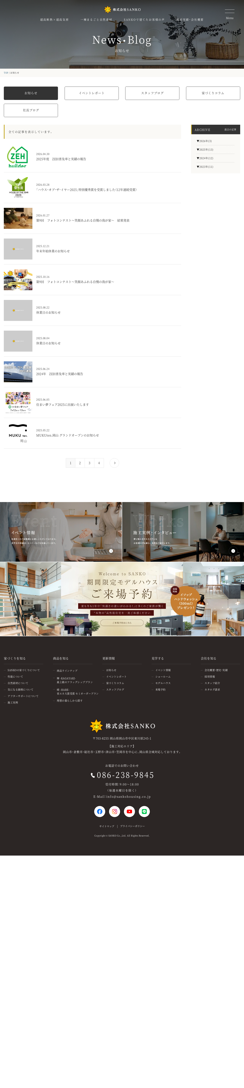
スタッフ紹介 (212, 683)
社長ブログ (31, 110)
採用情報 (210, 676)
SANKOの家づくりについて (24, 670)
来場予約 (160, 689)
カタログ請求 (212, 689)
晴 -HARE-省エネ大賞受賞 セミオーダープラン (78, 691)
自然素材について (18, 683)
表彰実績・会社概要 (190, 19)
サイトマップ (106, 826)
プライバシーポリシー (132, 826)
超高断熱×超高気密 (54, 19)
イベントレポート (92, 93)
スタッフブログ (152, 93)
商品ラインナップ (67, 670)
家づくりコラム (213, 93)
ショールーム (163, 676)
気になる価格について (20, 689)
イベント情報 (163, 670)
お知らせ (30, 93)
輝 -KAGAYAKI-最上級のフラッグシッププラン (75, 680)
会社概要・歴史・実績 (216, 670)
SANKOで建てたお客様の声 (144, 19)
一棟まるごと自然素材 (96, 19)
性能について (15, 676)
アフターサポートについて (23, 696)
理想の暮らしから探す (70, 700)
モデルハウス (163, 683)
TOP (6, 72)
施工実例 (13, 702)
